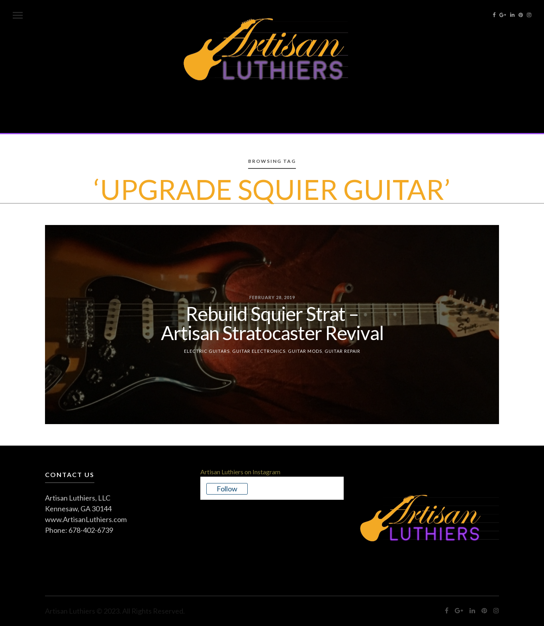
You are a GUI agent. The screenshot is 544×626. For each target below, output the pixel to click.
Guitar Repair (342, 350)
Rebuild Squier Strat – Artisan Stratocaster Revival (272, 323)
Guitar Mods (305, 350)
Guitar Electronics (259, 350)
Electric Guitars (207, 350)
